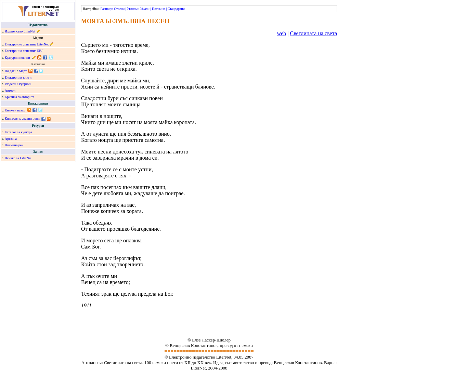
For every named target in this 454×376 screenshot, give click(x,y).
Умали (145, 9)
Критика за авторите (20, 97)
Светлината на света (313, 33)
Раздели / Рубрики (18, 84)
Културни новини (17, 57)
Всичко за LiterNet (18, 158)
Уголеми (133, 9)
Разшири (106, 9)
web (281, 33)
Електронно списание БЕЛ (24, 51)
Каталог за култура (18, 132)
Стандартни (176, 9)
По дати (10, 71)
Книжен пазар (15, 110)
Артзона (11, 138)
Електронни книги (18, 77)
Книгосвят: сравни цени (22, 118)
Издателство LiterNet (20, 31)
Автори (10, 90)
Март (23, 71)
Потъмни (158, 9)
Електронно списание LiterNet (27, 44)
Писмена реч (14, 145)
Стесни (119, 9)
